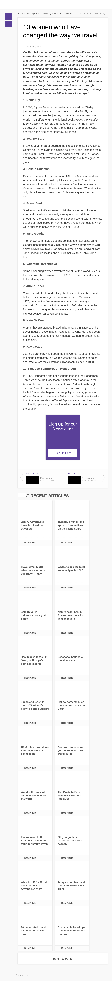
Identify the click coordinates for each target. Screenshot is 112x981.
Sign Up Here (63, 452)
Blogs (8, 24)
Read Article (30, 543)
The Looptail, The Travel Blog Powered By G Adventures (50, 13)
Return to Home (62, 958)
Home (8, 16)
